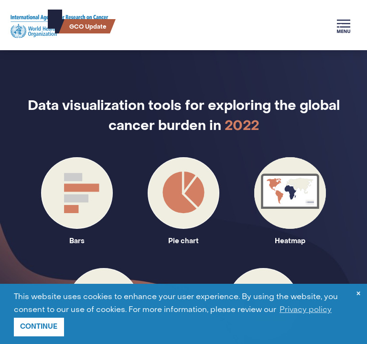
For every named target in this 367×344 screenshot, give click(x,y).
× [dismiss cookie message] (358, 294)
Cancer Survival (137, 26)
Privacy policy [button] (306, 310)
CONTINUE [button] (38, 326)
